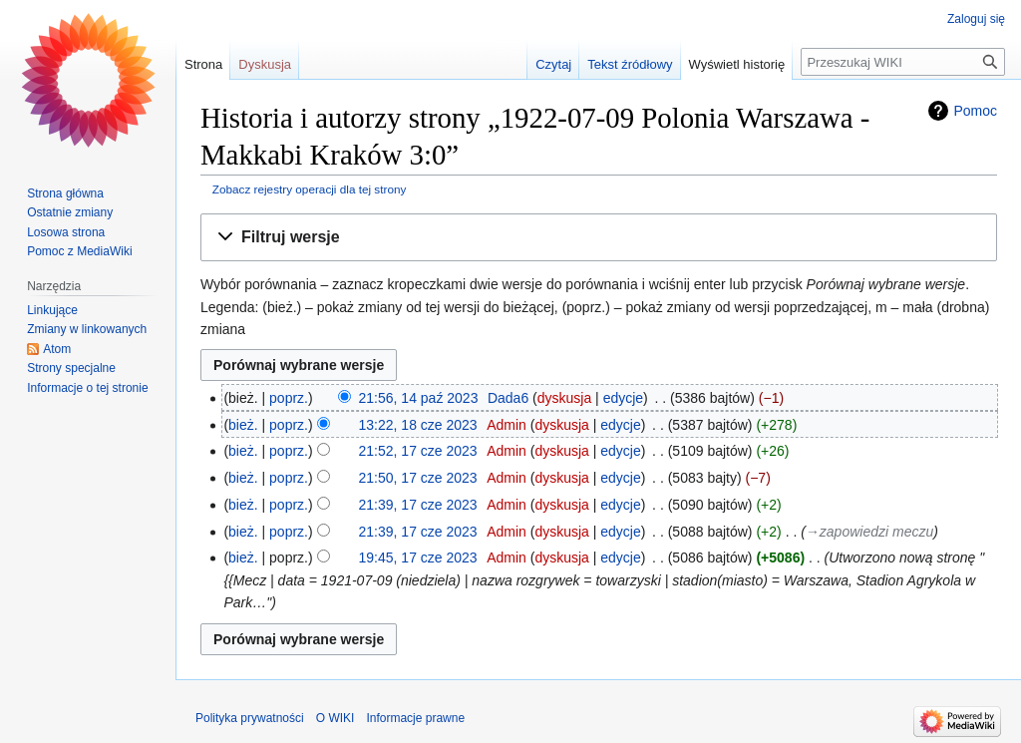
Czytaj (553, 64)
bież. (243, 425)
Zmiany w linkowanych (87, 329)
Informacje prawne (415, 718)
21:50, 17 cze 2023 (418, 478)
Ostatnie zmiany (70, 212)
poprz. (288, 398)
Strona (203, 64)
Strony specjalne (71, 368)
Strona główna (65, 193)
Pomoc (975, 111)
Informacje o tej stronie (87, 388)
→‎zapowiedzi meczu (869, 532)
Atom (57, 349)
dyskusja (564, 398)
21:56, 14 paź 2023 (419, 398)
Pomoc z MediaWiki (79, 251)
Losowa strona (66, 232)
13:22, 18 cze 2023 (418, 425)
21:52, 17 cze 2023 (418, 451)
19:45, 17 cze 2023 (418, 557)
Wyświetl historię (737, 64)
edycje (623, 398)
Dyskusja (264, 64)
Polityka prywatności (249, 718)
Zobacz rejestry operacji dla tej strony (309, 189)
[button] (598, 237)
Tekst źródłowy (629, 64)
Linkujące (52, 310)
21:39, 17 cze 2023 (418, 505)
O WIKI (335, 718)
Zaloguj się (976, 19)
